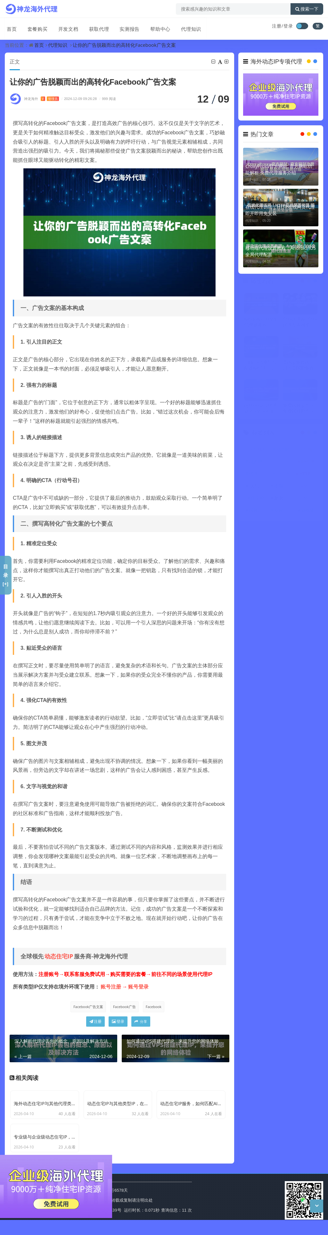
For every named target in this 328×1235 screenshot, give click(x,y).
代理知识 (185, 26)
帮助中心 (155, 26)
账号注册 (111, 986)
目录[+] (6, 575)
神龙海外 (41, 98)
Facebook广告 (124, 1007)
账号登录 (138, 986)
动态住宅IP (59, 956)
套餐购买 (35, 26)
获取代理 (95, 26)
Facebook (154, 1007)
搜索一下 (306, 9)
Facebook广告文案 (87, 1007)
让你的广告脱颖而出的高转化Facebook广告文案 (124, 45)
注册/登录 (282, 26)
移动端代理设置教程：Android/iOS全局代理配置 (280, 251)
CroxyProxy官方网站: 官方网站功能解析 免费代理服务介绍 (278, 169)
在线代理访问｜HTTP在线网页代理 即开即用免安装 (280, 210)
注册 (95, 1022)
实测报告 (125, 26)
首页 (10, 26)
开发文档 (65, 26)
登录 (118, 1022)
